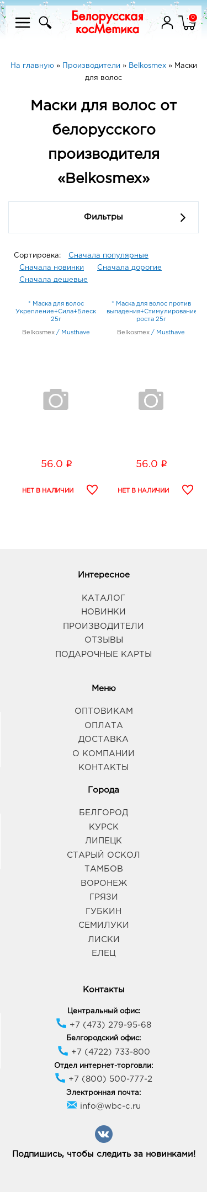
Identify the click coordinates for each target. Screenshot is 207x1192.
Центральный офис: (103, 1011)
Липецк (103, 840)
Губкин (103, 911)
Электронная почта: (103, 1093)
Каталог (103, 598)
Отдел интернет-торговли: (103, 1066)
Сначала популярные (108, 256)
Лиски (104, 939)
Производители (103, 626)
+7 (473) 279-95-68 (103, 1025)
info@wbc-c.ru (103, 1106)
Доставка (103, 739)
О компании (103, 753)
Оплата (103, 725)
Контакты (103, 767)
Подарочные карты (103, 654)
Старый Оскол (103, 855)
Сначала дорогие (129, 268)
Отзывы (103, 640)
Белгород (103, 812)
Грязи (103, 897)
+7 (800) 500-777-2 (103, 1079)
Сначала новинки (51, 268)
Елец (103, 953)
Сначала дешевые (53, 280)
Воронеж (104, 883)
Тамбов (103, 869)
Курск (104, 827)
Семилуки (103, 925)
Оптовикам (104, 711)
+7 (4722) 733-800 (103, 1052)
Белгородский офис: (103, 1038)
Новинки (103, 612)
